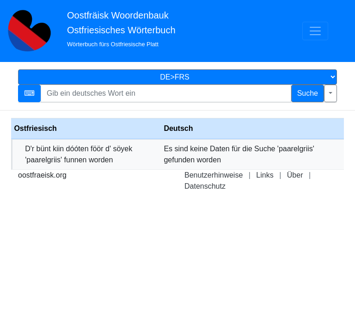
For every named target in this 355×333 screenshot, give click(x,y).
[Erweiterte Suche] (330, 93)
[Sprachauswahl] (177, 77)
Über (295, 175)
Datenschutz (205, 186)
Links (264, 175)
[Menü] (315, 31)
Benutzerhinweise (213, 175)
